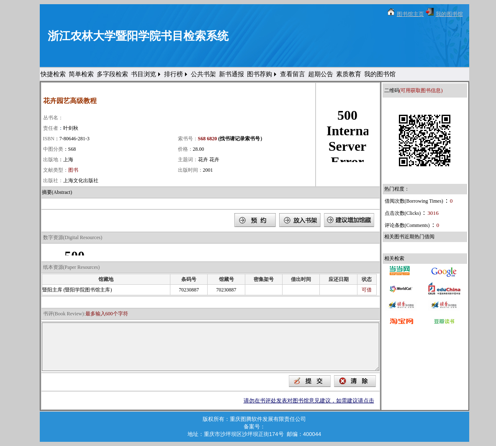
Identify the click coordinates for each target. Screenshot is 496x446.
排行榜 (173, 74)
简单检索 (81, 74)
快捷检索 (53, 74)
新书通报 (231, 74)
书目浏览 (143, 74)
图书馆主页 (410, 14)
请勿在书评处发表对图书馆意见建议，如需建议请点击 (309, 400)
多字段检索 (112, 74)
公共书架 (203, 74)
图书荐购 (259, 74)
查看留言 (292, 74)
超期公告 (320, 74)
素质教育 (348, 74)
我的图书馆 (449, 14)
